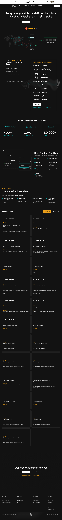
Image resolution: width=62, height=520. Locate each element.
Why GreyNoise (14, 6)
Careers (49, 507)
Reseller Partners (20, 500)
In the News (50, 502)
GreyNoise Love (51, 509)
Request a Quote (35, 21)
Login (44, 5)
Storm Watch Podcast (36, 502)
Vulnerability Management (6, 502)
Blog (34, 498)
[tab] (16, 68)
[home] (6, 6)
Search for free (49, 5)
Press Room (50, 500)
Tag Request (35, 504)
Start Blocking (26, 21)
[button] (21, 5)
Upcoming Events (51, 504)
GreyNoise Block (5, 498)
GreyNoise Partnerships (21, 498)
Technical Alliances (20, 504)
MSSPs (18, 502)
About (49, 498)
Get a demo (57, 5)
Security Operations (5, 500)
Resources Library (36, 500)
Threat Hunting (4, 504)
